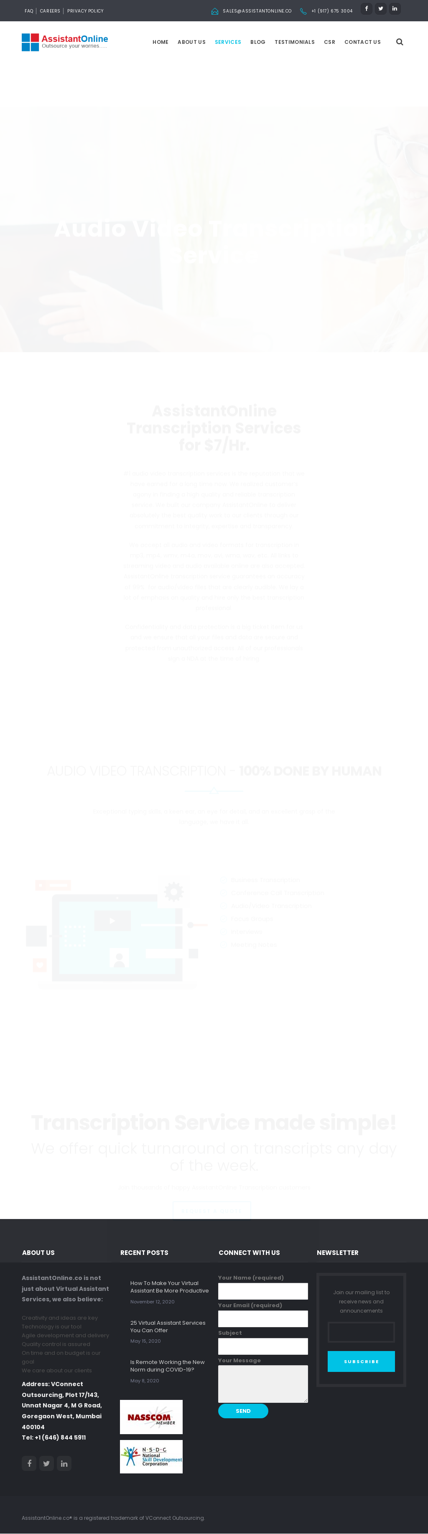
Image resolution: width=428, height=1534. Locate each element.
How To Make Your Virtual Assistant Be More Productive (169, 1287)
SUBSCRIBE (361, 1362)
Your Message (263, 1380)
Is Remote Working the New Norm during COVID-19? (167, 1366)
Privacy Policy (85, 11)
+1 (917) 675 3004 (332, 11)
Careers (50, 11)
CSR (329, 42)
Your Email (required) (263, 1315)
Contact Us (362, 42)
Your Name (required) (263, 1287)
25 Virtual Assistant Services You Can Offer (168, 1327)
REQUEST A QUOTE (211, 1187)
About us (191, 42)
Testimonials (295, 42)
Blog (257, 42)
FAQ (29, 11)
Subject (263, 1342)
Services (228, 42)
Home (160, 42)
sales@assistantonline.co (257, 11)
